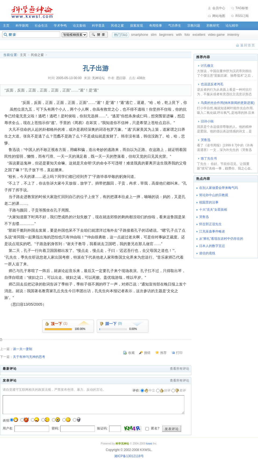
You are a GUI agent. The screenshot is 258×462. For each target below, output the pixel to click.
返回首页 (247, 45)
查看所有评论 (179, 369)
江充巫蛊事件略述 (212, 231)
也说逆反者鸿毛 (212, 84)
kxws (149, 443)
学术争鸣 (60, 25)
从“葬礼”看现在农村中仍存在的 (221, 239)
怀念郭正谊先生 (210, 224)
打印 (179, 353)
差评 (180, 390)
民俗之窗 (117, 25)
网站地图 (218, 16)
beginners (166, 35)
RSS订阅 (242, 16)
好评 (165, 390)
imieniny (233, 35)
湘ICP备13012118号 (129, 456)
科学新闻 (22, 25)
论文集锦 (79, 25)
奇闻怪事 (155, 25)
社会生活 (41, 25)
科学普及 (98, 25)
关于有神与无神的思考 (29, 357)
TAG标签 (241, 8)
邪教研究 (212, 25)
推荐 (163, 353)
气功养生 (174, 25)
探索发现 (136, 25)
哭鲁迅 (205, 140)
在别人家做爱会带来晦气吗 (218, 188)
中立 (150, 390)
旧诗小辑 (207, 121)
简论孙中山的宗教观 (213, 195)
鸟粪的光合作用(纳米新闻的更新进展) (228, 103)
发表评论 (172, 429)
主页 (23, 55)
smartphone (139, 35)
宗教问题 (193, 25)
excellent (198, 35)
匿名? (154, 428)
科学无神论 (31, 11)
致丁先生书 (209, 158)
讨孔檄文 (207, 66)
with (179, 35)
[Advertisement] (133, 11)
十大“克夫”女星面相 (213, 209)
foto (187, 35)
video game (216, 35)
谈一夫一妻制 (22, 349)
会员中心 (218, 8)
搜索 (98, 35)
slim (153, 35)
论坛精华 (231, 25)
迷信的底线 (207, 253)
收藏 (131, 353)
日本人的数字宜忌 (212, 246)
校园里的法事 (208, 202)
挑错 (147, 353)
